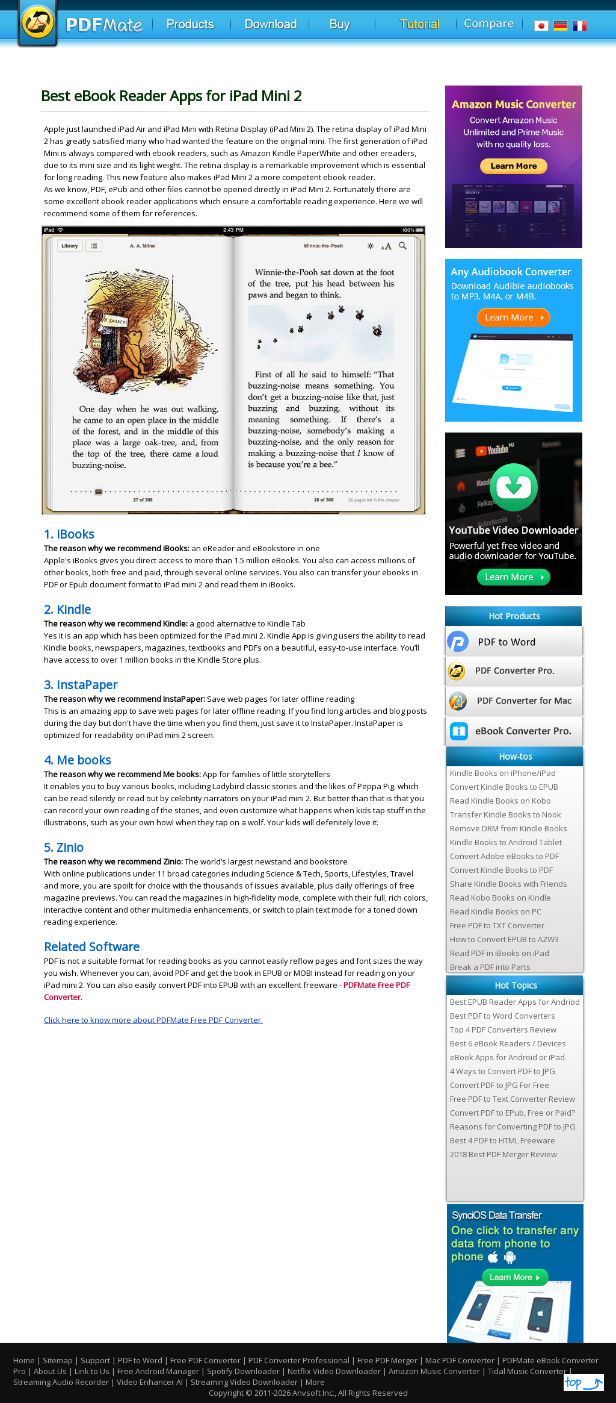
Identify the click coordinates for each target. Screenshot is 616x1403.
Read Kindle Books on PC (495, 911)
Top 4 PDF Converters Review (503, 1029)
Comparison (498, 29)
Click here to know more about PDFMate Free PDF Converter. (153, 1019)
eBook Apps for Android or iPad (507, 1057)
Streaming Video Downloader (244, 1381)
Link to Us (93, 1371)
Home (24, 1360)
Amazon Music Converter (434, 1371)
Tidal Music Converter (527, 1371)
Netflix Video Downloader (334, 1371)
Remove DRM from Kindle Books (508, 828)
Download (287, 29)
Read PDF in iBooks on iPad (499, 953)
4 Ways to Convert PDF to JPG (502, 1071)
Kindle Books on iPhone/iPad (503, 772)
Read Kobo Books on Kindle (500, 897)
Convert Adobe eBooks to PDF (504, 856)
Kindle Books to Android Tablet (506, 842)
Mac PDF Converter (459, 1360)
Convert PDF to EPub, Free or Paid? (512, 1112)
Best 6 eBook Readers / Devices (508, 1043)
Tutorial (433, 29)
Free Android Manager (158, 1371)
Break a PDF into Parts (490, 966)
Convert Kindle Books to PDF (501, 869)
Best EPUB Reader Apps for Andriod (515, 1001)
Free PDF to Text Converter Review (512, 1098)
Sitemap (58, 1360)
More (315, 1381)
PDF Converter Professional (299, 1360)
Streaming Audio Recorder (61, 1381)
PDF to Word (140, 1360)
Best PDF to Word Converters (502, 1015)
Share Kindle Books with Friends (508, 883)
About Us (51, 1371)
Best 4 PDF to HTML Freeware (502, 1140)
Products (206, 29)
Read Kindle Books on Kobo (500, 800)
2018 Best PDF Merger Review (503, 1154)
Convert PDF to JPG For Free (499, 1085)
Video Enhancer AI (150, 1381)
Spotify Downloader (243, 1371)
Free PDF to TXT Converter (497, 925)
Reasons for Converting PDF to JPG (513, 1126)
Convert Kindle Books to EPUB (504, 786)
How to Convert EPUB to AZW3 (504, 939)
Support (95, 1360)
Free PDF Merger (387, 1360)
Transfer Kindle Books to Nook (505, 814)
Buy (364, 29)
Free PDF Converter (205, 1360)
